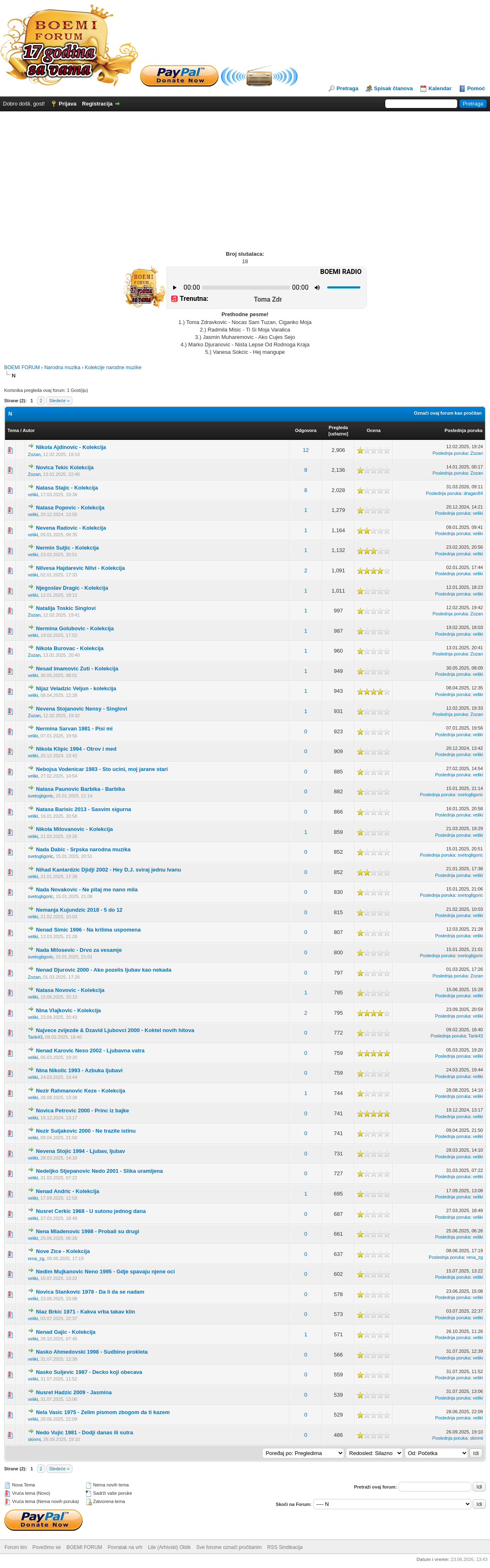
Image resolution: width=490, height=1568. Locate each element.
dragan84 (473, 493)
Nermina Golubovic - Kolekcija (75, 628)
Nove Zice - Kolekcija (63, 1251)
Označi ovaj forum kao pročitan (448, 413)
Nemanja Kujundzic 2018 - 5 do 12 (79, 910)
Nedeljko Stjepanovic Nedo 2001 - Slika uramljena (99, 1171)
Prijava (68, 104)
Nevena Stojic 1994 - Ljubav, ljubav (80, 1151)
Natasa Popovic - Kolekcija (70, 507)
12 (306, 450)
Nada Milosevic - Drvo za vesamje (79, 950)
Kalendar (439, 88)
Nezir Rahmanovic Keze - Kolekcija (80, 1091)
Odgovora (305, 430)
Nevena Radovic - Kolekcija (71, 528)
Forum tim (16, 1547)
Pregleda (338, 427)
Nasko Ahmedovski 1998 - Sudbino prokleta (92, 1352)
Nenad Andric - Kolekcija (67, 1191)
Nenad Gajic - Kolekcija (66, 1332)
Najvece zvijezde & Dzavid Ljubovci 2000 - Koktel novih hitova (115, 1030)
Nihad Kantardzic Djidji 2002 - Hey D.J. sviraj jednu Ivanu (108, 870)
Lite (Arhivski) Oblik (169, 1547)
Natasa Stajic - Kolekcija (67, 488)
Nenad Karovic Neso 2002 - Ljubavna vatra (90, 1050)
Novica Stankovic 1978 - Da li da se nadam (90, 1292)
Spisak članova (393, 88)
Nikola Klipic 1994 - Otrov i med (76, 749)
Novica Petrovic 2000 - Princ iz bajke (82, 1110)
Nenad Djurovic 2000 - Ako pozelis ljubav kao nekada (103, 970)
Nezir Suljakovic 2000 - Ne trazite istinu (86, 1131)
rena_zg (36, 1258)
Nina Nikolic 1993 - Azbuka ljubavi (79, 1070)
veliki (33, 494)
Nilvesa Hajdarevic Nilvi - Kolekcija (80, 568)
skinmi (34, 1439)
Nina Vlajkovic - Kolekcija (68, 1010)
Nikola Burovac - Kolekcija (70, 648)
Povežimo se (46, 1547)
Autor (29, 430)
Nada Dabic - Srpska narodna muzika (83, 849)
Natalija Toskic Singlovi (66, 608)
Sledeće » (59, 400)
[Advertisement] (245, 173)
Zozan (34, 454)
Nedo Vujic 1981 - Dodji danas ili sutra (84, 1432)
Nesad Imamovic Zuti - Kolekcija (77, 668)
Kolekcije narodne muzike (113, 367)
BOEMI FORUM (22, 367)
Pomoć (476, 88)
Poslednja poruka (463, 430)
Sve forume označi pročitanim (229, 1547)
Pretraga (347, 88)
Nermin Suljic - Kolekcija (67, 548)
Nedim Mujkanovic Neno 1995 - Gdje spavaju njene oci (105, 1271)
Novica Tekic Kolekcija (65, 467)
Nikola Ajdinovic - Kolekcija (71, 447)
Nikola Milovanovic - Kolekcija (74, 829)
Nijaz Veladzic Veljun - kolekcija (76, 688)
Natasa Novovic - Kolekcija (70, 990)
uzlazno (338, 433)
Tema (13, 430)
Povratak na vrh (125, 1547)
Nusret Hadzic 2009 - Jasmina (74, 1392)
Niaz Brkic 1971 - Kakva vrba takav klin (85, 1312)
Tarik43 (35, 1037)
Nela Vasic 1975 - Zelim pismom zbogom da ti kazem (103, 1412)
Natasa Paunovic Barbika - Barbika (80, 789)
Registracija (97, 104)
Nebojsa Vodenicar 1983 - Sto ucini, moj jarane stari (102, 769)
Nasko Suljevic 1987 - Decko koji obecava (89, 1372)
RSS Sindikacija (284, 1547)
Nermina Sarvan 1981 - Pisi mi (74, 728)
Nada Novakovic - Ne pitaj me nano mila (87, 889)
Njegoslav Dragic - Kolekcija (72, 588)
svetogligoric (40, 795)
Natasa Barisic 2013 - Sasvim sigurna (83, 809)
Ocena (374, 430)
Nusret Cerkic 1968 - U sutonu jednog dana (91, 1211)
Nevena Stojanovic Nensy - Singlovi (81, 709)
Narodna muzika (62, 367)
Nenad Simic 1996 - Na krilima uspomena (88, 930)
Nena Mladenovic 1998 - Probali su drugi (87, 1231)
